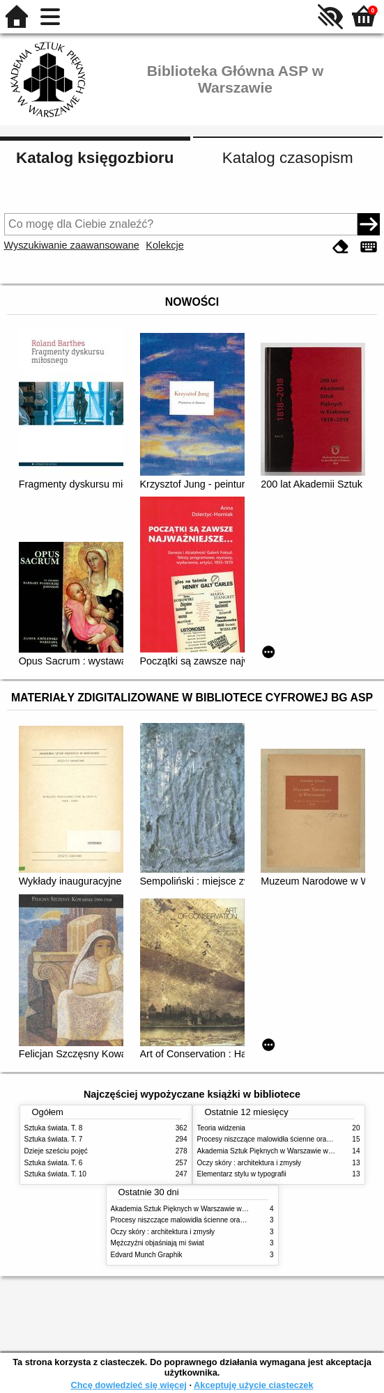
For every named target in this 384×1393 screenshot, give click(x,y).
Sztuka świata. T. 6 (53, 1163)
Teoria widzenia (221, 1128)
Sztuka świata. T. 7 (53, 1139)
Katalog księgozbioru (95, 157)
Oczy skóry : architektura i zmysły (249, 1163)
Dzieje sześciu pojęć (56, 1151)
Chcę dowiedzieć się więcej (128, 1385)
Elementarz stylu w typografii (241, 1174)
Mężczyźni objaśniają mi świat (157, 1243)
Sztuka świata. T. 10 (55, 1174)
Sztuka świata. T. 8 (53, 1128)
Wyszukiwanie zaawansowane (71, 245)
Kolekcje (164, 245)
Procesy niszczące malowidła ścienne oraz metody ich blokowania (214, 1220)
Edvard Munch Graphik (147, 1255)
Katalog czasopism (287, 157)
